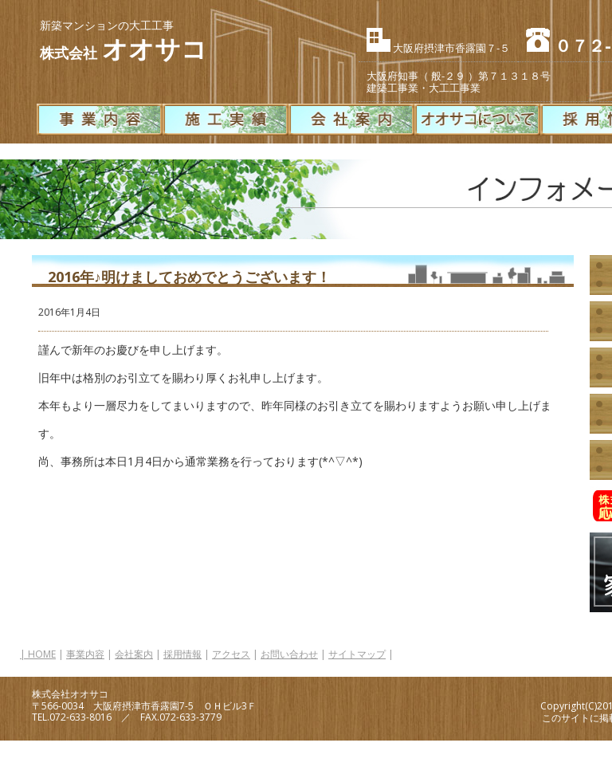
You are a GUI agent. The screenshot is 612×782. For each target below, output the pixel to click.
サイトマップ (357, 654)
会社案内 (134, 654)
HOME (42, 654)
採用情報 (182, 654)
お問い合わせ (289, 654)
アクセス (231, 654)
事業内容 (85, 654)
